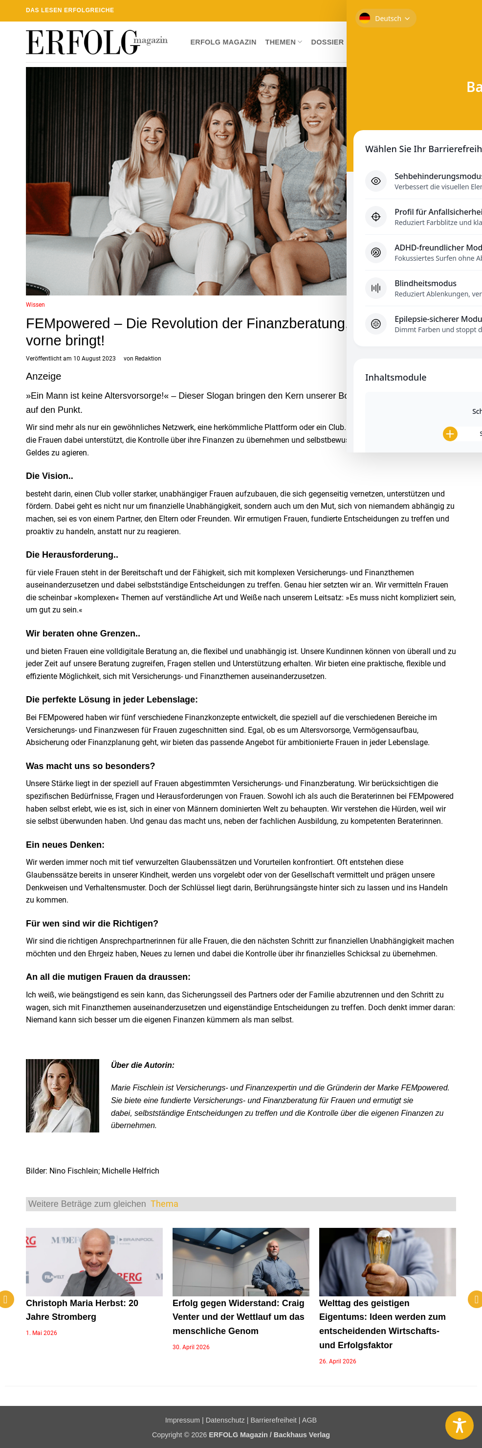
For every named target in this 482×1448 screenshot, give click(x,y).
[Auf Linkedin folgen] (442, 10)
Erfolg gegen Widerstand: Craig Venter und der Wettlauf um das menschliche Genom (239, 1317)
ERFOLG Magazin (223, 42)
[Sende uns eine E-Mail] (423, 10)
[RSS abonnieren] (433, 10)
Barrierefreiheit (273, 1420)
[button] (448, 42)
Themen (284, 41)
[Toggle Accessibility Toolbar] (459, 1425)
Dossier (327, 42)
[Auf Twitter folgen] (414, 10)
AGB (309, 1420)
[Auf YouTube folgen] (451, 10)
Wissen (35, 304)
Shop (362, 42)
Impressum (182, 1420)
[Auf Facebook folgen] (395, 10)
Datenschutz (225, 1420)
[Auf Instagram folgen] (404, 10)
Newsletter (407, 42)
